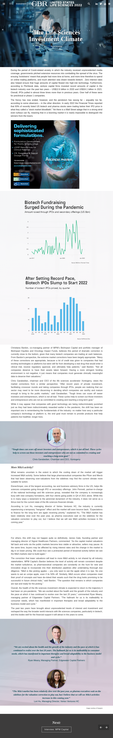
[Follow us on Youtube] (105, 4)
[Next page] (106, 727)
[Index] (4, 4)
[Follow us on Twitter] (101, 4)
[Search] (89, 4)
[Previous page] (101, 727)
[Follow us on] (109, 4)
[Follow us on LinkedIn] (96, 4)
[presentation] (56, 33)
